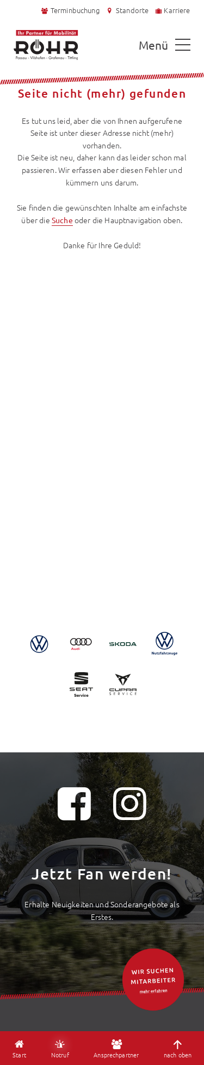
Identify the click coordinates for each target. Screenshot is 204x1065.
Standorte (127, 10)
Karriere (172, 10)
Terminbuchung (70, 10)
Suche (62, 220)
